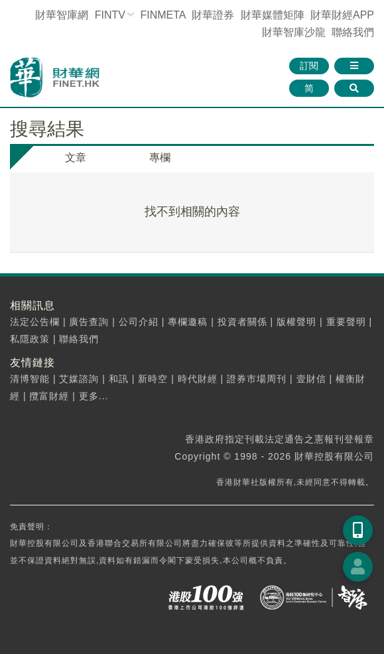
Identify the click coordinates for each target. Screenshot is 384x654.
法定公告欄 (35, 321)
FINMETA (162, 15)
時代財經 (198, 378)
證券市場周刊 (257, 378)
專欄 (159, 157)
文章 (75, 157)
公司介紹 (139, 321)
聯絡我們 (353, 32)
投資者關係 (242, 321)
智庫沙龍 (294, 32)
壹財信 (311, 378)
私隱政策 (30, 339)
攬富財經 (49, 396)
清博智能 (30, 378)
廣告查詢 (89, 321)
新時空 (153, 378)
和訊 (119, 378)
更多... (94, 396)
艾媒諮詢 (79, 378)
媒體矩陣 (272, 15)
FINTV (110, 15)
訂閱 (309, 65)
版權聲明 (296, 321)
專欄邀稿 (188, 321)
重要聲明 (346, 321)
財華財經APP (342, 15)
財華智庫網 (61, 15)
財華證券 (213, 15)
